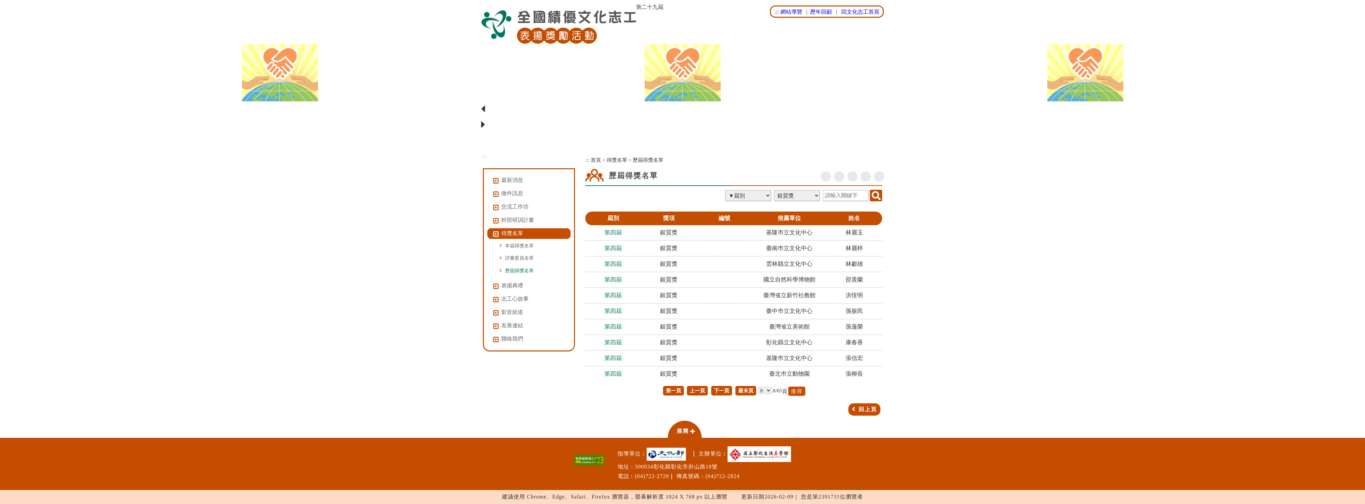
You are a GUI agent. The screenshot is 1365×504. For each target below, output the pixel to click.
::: (776, 12)
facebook (826, 176)
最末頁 (745, 390)
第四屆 (613, 232)
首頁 (596, 160)
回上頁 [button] (868, 409)
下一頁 (721, 390)
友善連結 (512, 325)
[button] (684, 429)
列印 (879, 176)
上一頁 (697, 390)
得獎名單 (617, 160)
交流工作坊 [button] (515, 207)
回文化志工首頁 (860, 12)
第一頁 (673, 390)
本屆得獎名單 (519, 245)
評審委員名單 (519, 258)
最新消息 (512, 180)
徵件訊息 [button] (512, 193)
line (852, 176)
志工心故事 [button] (515, 299)
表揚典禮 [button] (512, 285)
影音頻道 (512, 312)
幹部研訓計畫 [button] (517, 220)
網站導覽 (791, 12)
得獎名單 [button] (512, 233)
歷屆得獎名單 (519, 270)
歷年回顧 (821, 12)
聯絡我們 (512, 339)
